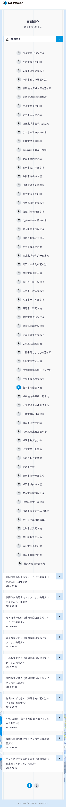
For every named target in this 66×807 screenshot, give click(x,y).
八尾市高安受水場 (37, 361)
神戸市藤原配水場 (37, 62)
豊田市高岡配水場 (37, 158)
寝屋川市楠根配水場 (37, 211)
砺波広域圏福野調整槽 (37, 97)
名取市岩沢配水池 (37, 528)
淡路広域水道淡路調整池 (37, 123)
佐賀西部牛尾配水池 (37, 334)
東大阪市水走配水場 (37, 229)
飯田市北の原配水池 (37, 475)
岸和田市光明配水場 (37, 379)
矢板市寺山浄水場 (37, 176)
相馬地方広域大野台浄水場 (37, 88)
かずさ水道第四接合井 (37, 519)
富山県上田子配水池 (37, 282)
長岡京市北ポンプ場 (37, 53)
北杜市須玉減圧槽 (37, 141)
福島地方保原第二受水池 (37, 396)
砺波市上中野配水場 (37, 70)
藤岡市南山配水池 (37, 387)
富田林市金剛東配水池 (37, 264)
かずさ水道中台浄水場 (37, 132)
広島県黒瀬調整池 (37, 343)
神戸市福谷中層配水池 (37, 79)
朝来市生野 (37, 467)
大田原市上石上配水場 (37, 431)
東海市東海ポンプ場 (37, 317)
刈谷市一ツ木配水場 (37, 299)
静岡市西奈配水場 (37, 114)
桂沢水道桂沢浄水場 (37, 563)
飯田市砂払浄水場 (37, 484)
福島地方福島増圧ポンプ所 (37, 370)
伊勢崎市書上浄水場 (37, 502)
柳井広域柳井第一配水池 (37, 255)
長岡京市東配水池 (37, 246)
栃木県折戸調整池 (37, 458)
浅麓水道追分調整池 (37, 185)
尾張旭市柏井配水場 (37, 326)
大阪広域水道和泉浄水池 (37, 405)
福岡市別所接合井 (37, 440)
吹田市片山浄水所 (37, 555)
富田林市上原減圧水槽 (37, 150)
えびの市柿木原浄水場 (37, 220)
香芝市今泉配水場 (37, 194)
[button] (59, 5)
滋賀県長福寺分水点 (37, 238)
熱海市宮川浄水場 (37, 106)
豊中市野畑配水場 (37, 273)
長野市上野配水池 (37, 308)
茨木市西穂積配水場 (37, 493)
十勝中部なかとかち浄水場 (37, 352)
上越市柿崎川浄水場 (37, 414)
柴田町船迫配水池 (37, 537)
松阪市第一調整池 (37, 449)
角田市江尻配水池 (37, 546)
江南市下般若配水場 (37, 290)
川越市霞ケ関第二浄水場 (37, 511)
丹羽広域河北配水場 (37, 202)
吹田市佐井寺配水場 (37, 167)
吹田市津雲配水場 (37, 423)
